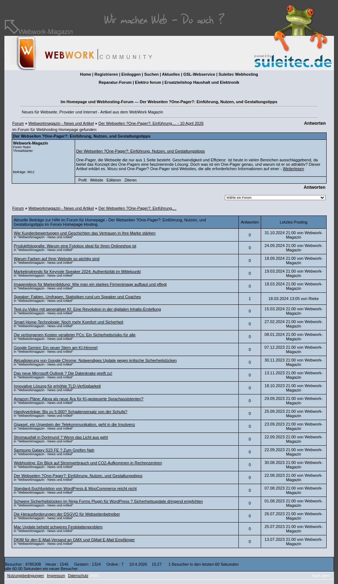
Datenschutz (78, 576)
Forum (18, 123)
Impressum (56, 576)
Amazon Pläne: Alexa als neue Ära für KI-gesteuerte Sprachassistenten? (79, 399)
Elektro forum (148, 82)
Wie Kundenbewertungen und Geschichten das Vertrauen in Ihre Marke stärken (85, 233)
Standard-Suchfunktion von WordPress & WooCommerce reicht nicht (75, 488)
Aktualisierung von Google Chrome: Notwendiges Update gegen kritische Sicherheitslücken (95, 360)
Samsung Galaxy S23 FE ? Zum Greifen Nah (54, 450)
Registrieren (106, 74)
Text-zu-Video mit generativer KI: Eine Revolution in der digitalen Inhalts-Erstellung (87, 309)
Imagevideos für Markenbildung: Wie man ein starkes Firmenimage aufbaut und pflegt (90, 284)
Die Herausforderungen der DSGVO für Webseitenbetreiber (67, 514)
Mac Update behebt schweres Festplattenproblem (58, 527)
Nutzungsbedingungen (25, 576)
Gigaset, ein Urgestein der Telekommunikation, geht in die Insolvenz (74, 424)
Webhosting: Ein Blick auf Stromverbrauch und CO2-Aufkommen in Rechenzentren (88, 463)
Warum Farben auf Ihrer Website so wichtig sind (57, 259)
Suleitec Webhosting (238, 74)
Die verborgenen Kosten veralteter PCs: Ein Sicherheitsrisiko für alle (75, 335)
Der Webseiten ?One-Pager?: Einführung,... (138, 208)
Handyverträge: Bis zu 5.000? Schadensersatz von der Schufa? (70, 411)
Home (85, 74)
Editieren (114, 180)
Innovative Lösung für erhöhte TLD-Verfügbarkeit (57, 386)
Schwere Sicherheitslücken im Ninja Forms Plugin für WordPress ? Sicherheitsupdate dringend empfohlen (108, 501)
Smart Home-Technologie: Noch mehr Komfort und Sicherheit (68, 322)
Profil (82, 180)
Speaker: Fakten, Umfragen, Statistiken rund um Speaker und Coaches (77, 297)
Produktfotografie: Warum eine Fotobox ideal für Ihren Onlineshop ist (75, 246)
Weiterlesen (293, 168)
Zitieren (131, 180)
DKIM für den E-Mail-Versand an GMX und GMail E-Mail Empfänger (74, 540)
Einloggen (131, 74)
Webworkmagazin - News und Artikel (61, 123)
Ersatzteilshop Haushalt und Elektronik (201, 82)
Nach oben (321, 576)
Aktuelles (171, 74)
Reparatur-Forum (115, 82)
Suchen (151, 74)
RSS (95, 576)
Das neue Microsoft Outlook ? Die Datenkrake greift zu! (63, 373)
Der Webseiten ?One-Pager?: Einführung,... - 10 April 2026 (151, 123)
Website (96, 180)
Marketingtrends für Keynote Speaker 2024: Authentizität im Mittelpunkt (77, 271)
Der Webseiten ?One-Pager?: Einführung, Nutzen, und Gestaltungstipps (140, 151)
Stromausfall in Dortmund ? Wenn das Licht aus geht (61, 437)
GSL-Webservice (199, 74)
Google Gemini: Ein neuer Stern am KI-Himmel (56, 347)
